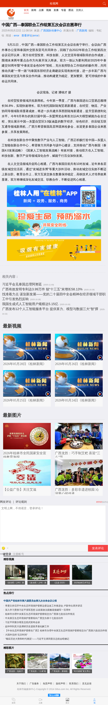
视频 (48, 10)
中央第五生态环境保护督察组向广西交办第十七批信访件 (34, 618)
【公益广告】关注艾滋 (19, 489)
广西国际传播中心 (51, 30)
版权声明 (60, 683)
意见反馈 (86, 683)
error (16, 35)
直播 (56, 10)
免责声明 (47, 683)
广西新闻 (82, 30)
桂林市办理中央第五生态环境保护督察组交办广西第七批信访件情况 (40, 614)
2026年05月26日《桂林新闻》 (76, 364)
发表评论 (98, 548)
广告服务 (34, 683)
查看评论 (27, 35)
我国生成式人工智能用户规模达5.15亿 (30, 304)
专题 (63, 10)
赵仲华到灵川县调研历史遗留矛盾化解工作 (27, 626)
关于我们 (21, 683)
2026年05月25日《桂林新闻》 (24, 400)
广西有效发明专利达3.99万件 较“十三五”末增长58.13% (42, 289)
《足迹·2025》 (59, 583)
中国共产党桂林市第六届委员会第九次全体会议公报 (30, 600)
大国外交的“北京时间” (16, 634)
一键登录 (6, 554)
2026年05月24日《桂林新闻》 (76, 400)
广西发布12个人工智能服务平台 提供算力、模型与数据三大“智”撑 (50, 309)
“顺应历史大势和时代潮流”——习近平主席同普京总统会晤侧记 (37, 638)
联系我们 (73, 683)
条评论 (105, 502)
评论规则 (21, 501)
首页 (26, 10)
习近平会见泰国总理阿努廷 (22, 284)
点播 (41, 10)
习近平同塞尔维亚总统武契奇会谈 (22, 622)
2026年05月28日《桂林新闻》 (24, 364)
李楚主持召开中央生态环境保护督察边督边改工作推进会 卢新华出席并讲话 (43, 605)
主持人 (79, 10)
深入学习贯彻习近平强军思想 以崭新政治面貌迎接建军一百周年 (38, 609)
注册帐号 (18, 554)
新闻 (33, 10)
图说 (70, 10)
